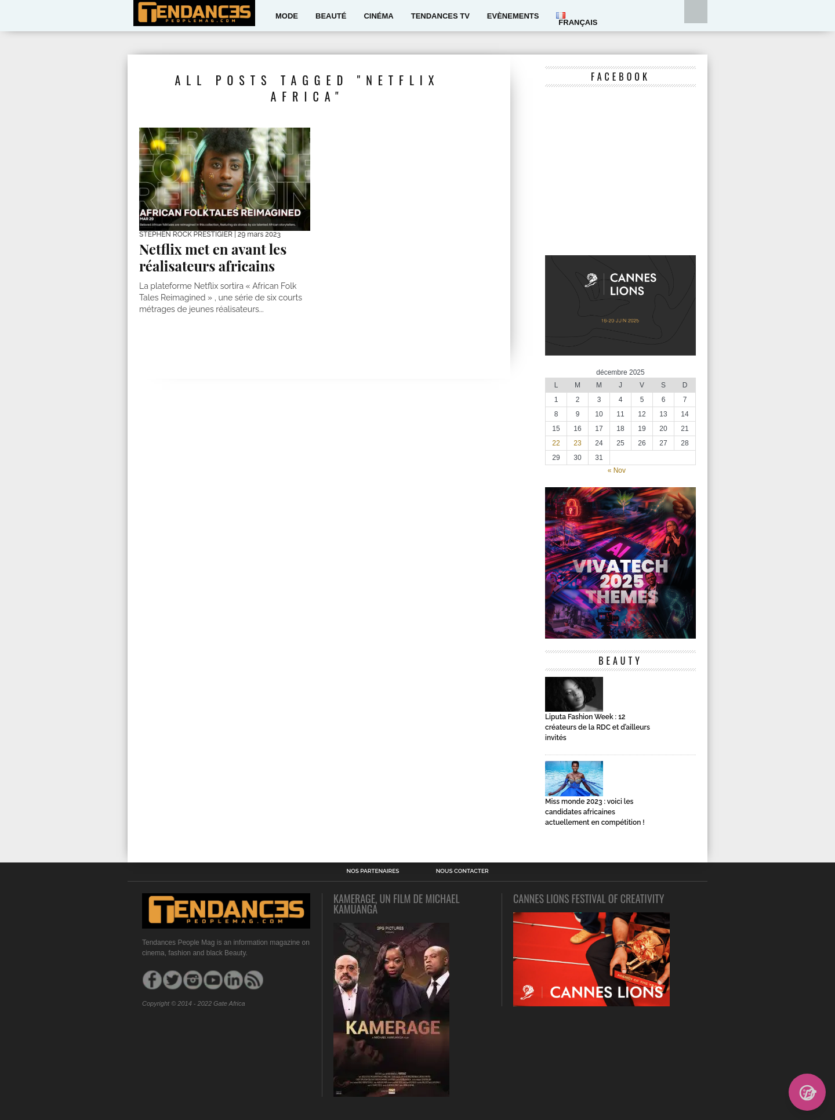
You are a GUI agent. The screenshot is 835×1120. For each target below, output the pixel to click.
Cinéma (378, 16)
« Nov (617, 470)
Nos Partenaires (372, 871)
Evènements (513, 16)
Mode (286, 16)
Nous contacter (462, 871)
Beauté (330, 16)
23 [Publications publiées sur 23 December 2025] (577, 443)
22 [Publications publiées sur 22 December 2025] (556, 443)
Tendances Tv (440, 16)
